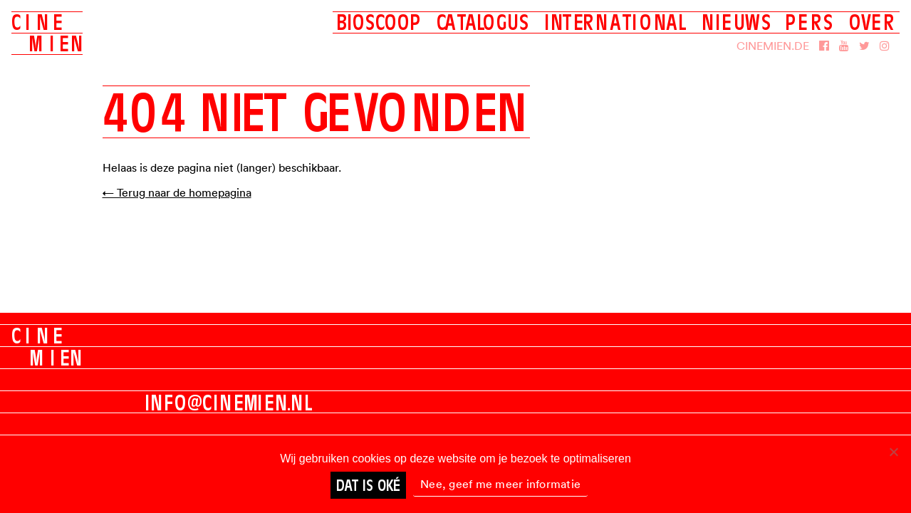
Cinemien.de (772, 45)
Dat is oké (368, 485)
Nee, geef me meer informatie (500, 484)
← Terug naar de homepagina (177, 192)
